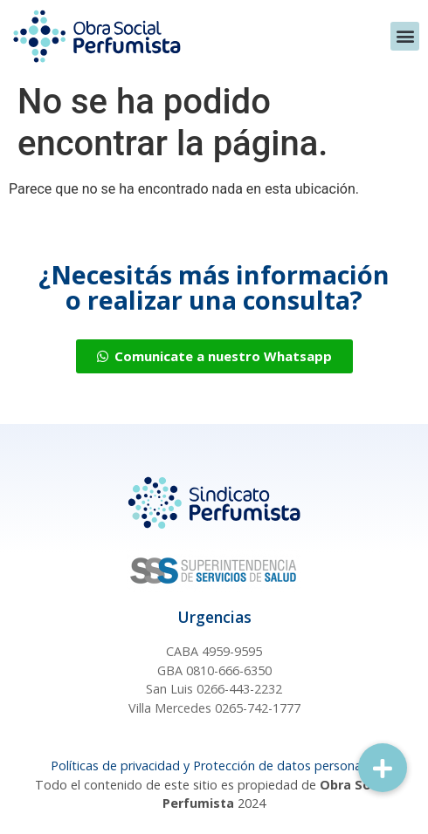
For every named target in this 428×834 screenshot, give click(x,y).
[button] (404, 36)
